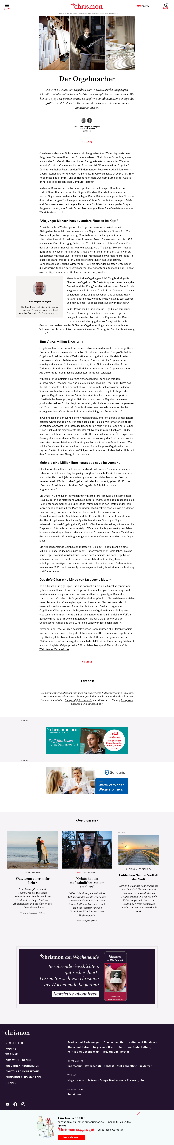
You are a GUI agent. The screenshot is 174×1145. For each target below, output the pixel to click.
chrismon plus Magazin (23, 1077)
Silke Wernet (89, 128)
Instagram (127, 700)
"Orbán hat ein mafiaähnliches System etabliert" (87, 882)
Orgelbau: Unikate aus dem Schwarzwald (79, 13)
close (138, 1113)
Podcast (11, 1048)
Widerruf (146, 1066)
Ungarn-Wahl (89, 872)
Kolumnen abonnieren (22, 1066)
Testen (143, 6)
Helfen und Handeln (142, 1042)
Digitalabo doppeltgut (22, 1071)
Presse (131, 1080)
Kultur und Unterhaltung (135, 1047)
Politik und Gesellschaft (83, 1051)
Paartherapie (32, 872)
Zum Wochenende (18, 1060)
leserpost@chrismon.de (78, 700)
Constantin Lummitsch (29, 913)
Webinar (11, 1054)
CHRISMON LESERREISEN (138, 869)
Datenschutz (93, 1066)
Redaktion (74, 1094)
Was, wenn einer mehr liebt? (33, 880)
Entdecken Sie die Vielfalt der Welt (139, 877)
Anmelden (166, 6)
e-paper (10, 1083)
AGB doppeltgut (127, 1066)
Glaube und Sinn (114, 1042)
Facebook (76, 704)
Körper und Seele (103, 1047)
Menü (7, 9)
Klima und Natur (78, 1047)
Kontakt (109, 1066)
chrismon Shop (97, 1080)
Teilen (86, 142)
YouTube (7, 1104)
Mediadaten (117, 1080)
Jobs (142, 1080)
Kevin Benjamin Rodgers (89, 127)
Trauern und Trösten (116, 1051)
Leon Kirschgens (83, 921)
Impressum (75, 1066)
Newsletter (14, 1043)
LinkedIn (93, 704)
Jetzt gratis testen (71, 1137)
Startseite (61, 13)
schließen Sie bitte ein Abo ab (103, 696)
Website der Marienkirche (54, 649)
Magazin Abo (75, 1080)
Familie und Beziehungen (83, 1042)
